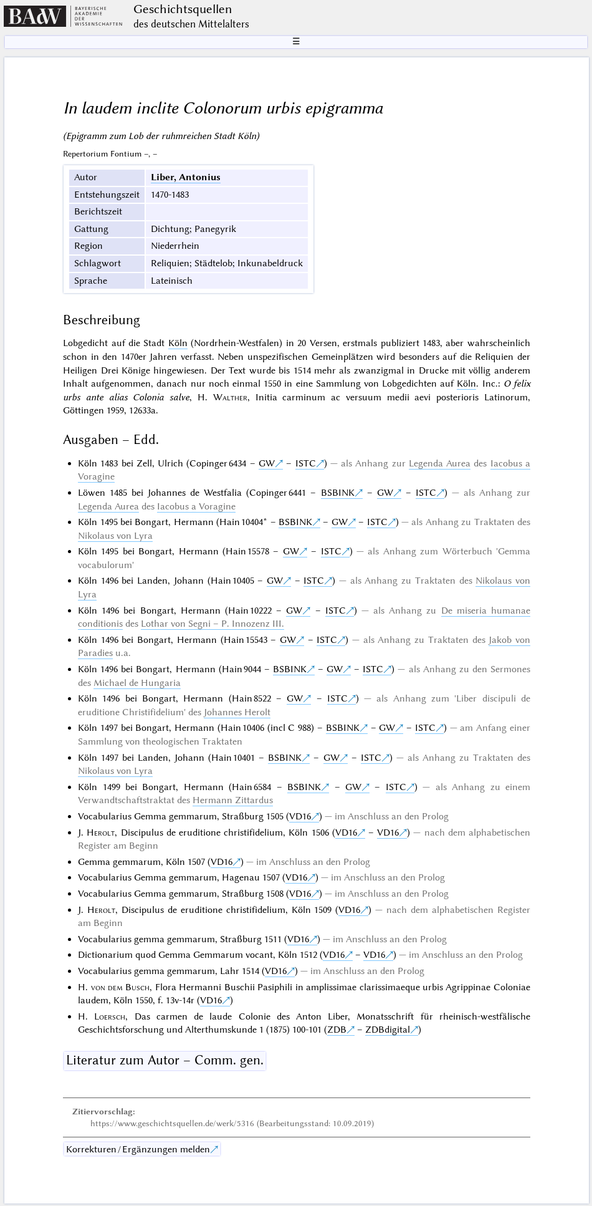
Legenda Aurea (439, 463)
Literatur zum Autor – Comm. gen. (165, 1060)
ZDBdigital (387, 1029)
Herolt (101, 832)
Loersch (109, 1016)
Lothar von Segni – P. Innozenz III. (212, 623)
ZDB (336, 1029)
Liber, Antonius (186, 177)
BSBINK (338, 492)
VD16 (300, 816)
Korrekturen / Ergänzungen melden (138, 1149)
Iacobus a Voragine (196, 506)
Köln (178, 343)
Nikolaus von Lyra (115, 535)
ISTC (305, 463)
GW (267, 463)
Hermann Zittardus (233, 800)
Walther (230, 397)
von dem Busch (120, 987)
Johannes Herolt (237, 712)
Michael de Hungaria (137, 682)
